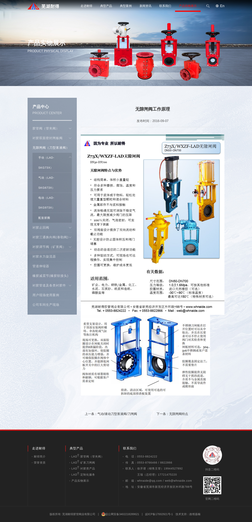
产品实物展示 (188, 5)
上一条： (111, 414)
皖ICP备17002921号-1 (159, 514)
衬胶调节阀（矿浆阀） (52, 247)
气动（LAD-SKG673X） (46, 182)
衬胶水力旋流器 (44, 256)
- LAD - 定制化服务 (82, 474)
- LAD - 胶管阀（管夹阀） (86, 456)
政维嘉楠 (194, 514)
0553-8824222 (147, 456)
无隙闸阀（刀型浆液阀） (52, 149)
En (220, 6)
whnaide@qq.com (149, 480)
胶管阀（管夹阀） (52, 128)
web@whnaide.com (178, 480)
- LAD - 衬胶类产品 (82, 468)
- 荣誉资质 (39, 462)
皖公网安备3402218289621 (120, 514)
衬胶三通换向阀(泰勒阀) (52, 237)
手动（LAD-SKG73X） (46, 162)
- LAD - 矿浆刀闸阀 (82, 462)
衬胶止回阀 (52, 227)
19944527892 (173, 468)
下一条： (172, 414)
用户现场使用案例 (45, 295)
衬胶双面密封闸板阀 (52, 138)
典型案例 (126, 5)
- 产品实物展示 (79, 480)
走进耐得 (86, 5)
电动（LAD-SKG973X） (46, 202)
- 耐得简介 (39, 456)
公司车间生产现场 (45, 304)
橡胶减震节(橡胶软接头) (50, 275)
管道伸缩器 (40, 266)
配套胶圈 (44, 217)
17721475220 (167, 474)
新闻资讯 (145, 5)
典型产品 (106, 5)
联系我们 (165, 5)
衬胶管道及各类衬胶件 (52, 285)
